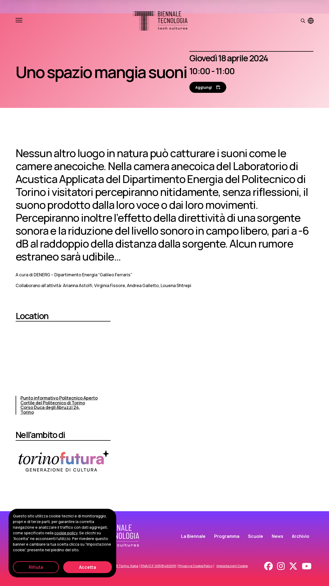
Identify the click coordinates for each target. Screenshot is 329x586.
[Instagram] (281, 566)
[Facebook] (268, 566)
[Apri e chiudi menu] (19, 20)
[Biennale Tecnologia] (160, 21)
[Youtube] (307, 566)
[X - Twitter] (293, 566)
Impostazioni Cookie (232, 566)
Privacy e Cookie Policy (195, 566)
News (277, 536)
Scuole (255, 536)
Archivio (300, 536)
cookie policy (65, 532)
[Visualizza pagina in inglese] (311, 21)
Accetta (87, 567)
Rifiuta (36, 567)
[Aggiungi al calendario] (207, 87)
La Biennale (193, 536)
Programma (226, 536)
